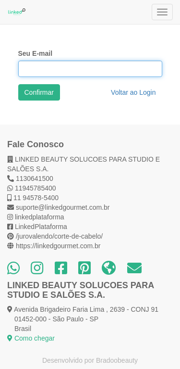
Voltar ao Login (133, 92)
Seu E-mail (35, 53)
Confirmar (39, 92)
